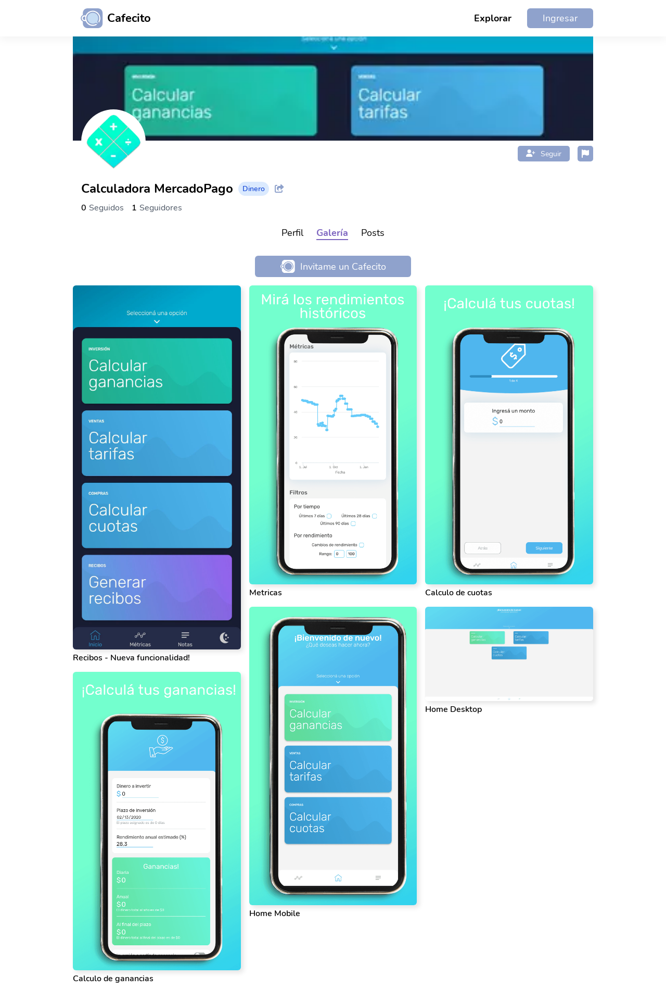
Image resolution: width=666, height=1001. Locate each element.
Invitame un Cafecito (333, 266)
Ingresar (560, 18)
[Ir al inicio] (112, 18)
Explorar (492, 18)
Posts (373, 233)
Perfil (292, 233)
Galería (332, 233)
